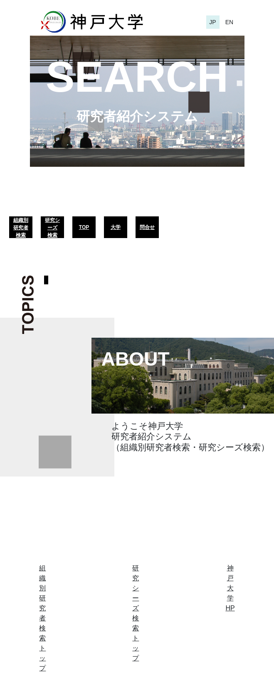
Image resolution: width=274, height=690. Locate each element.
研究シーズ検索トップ (135, 613)
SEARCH (137, 77)
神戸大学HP (230, 588)
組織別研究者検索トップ (42, 618)
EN (229, 22)
